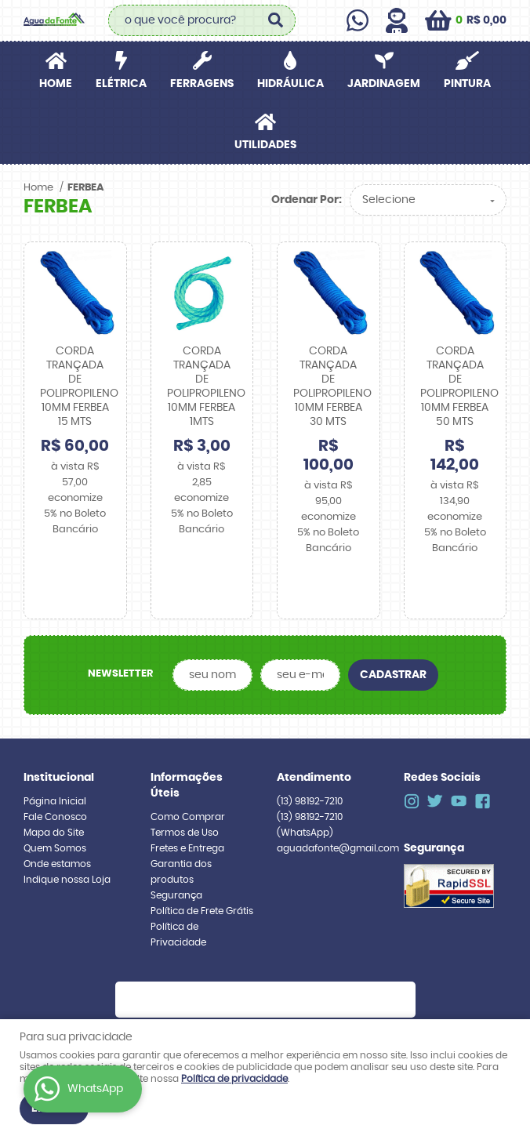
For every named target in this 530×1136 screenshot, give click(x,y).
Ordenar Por (305, 199)
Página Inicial (55, 763)
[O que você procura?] (276, 20)
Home (55, 83)
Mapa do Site (54, 794)
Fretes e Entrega (187, 810)
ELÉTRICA (121, 83)
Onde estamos (57, 825)
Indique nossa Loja (67, 841)
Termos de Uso (185, 794)
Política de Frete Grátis (202, 872)
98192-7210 (310, 763)
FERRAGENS (202, 83)
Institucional (59, 739)
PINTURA (467, 83)
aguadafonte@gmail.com (338, 810)
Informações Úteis (187, 747)
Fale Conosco (55, 778)
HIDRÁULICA (290, 83)
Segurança (176, 857)
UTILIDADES (265, 145)
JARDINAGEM (383, 83)
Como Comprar (188, 778)
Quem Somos (55, 810)
